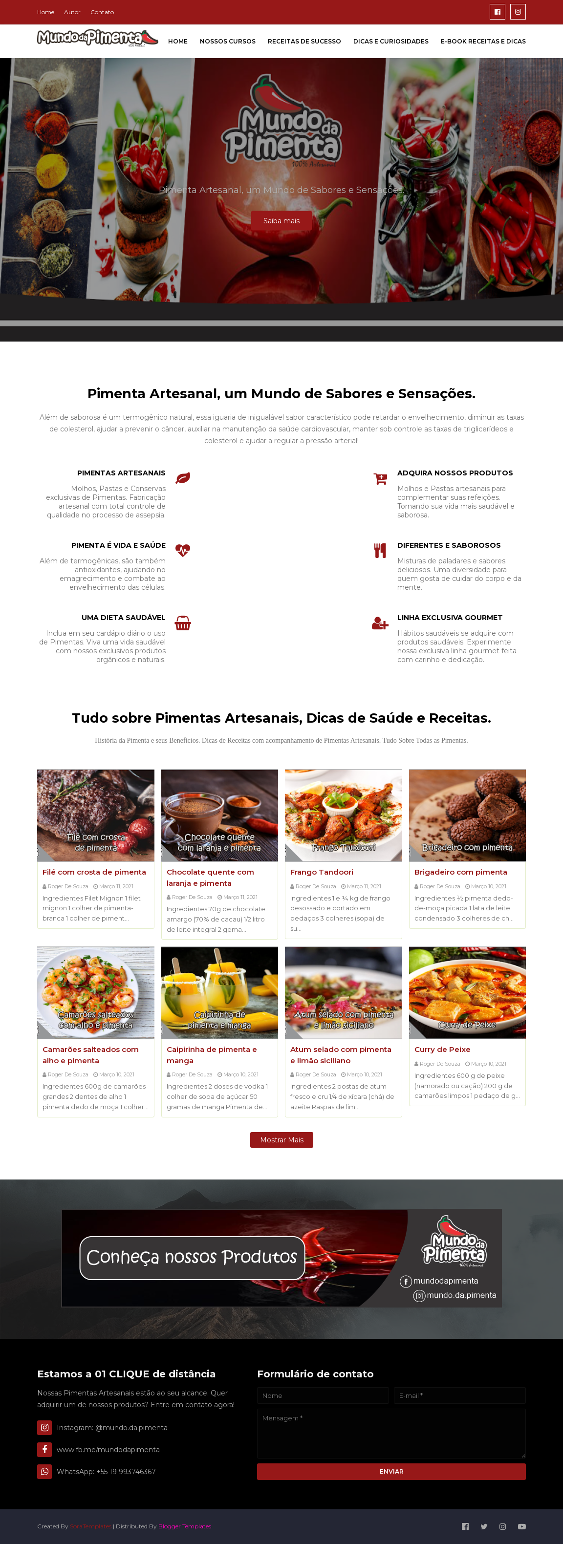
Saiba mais (281, 220)
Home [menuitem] (178, 41)
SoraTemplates (90, 1526)
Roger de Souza (68, 886)
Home (45, 12)
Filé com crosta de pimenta (94, 872)
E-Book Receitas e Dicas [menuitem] (483, 41)
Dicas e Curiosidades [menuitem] (391, 41)
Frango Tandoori (321, 872)
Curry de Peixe (442, 1049)
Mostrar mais (281, 1140)
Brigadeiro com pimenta (460, 872)
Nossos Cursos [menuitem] (228, 41)
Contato (102, 12)
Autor (72, 12)
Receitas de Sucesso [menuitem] (304, 41)
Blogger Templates (184, 1526)
